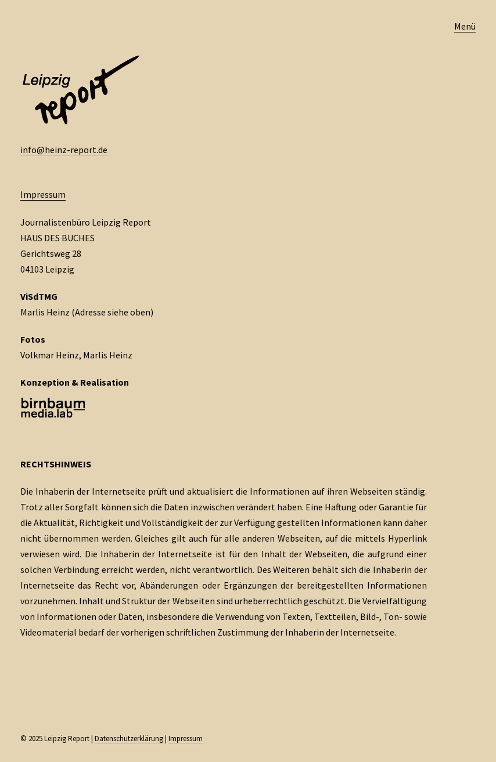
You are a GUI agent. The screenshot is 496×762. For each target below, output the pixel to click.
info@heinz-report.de (63, 149)
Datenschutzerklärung (129, 738)
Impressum (43, 194)
